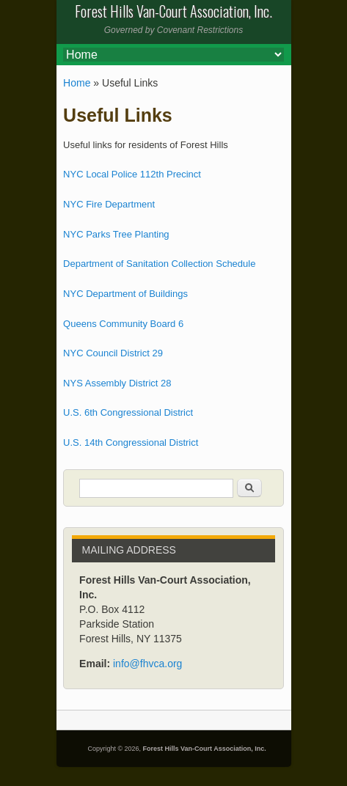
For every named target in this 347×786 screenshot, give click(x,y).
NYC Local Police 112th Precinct (132, 174)
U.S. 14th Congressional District (130, 442)
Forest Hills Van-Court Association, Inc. (204, 748)
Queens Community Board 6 (123, 323)
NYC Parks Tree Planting (116, 234)
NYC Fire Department (109, 204)
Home (76, 83)
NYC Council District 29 (113, 353)
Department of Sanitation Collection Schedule (159, 263)
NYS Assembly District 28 (117, 383)
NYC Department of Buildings (125, 293)
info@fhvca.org (147, 663)
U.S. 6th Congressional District (128, 412)
